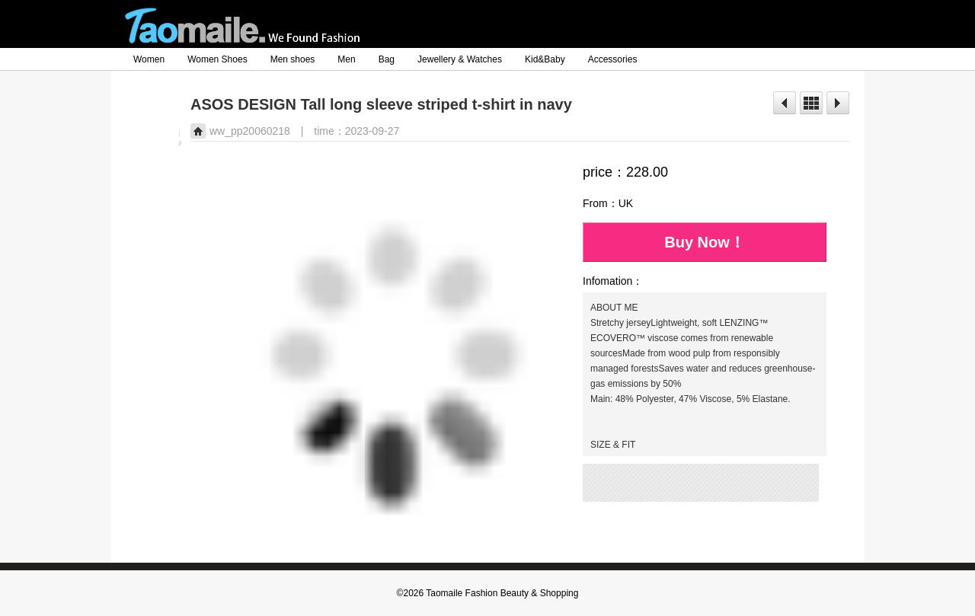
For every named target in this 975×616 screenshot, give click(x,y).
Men (346, 59)
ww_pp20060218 (249, 131)
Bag (387, 59)
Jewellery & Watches (459, 59)
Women (149, 59)
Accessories (613, 59)
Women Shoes (217, 59)
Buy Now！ (704, 242)
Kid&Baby (545, 59)
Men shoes (292, 59)
